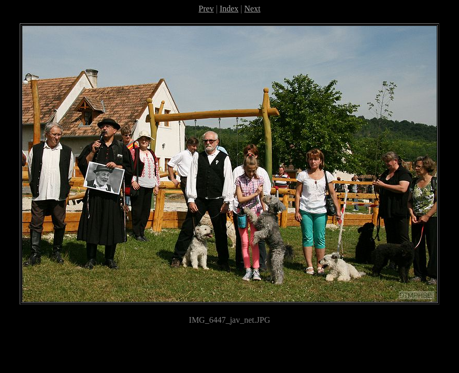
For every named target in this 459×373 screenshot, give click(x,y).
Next (253, 8)
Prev (205, 8)
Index (229, 8)
